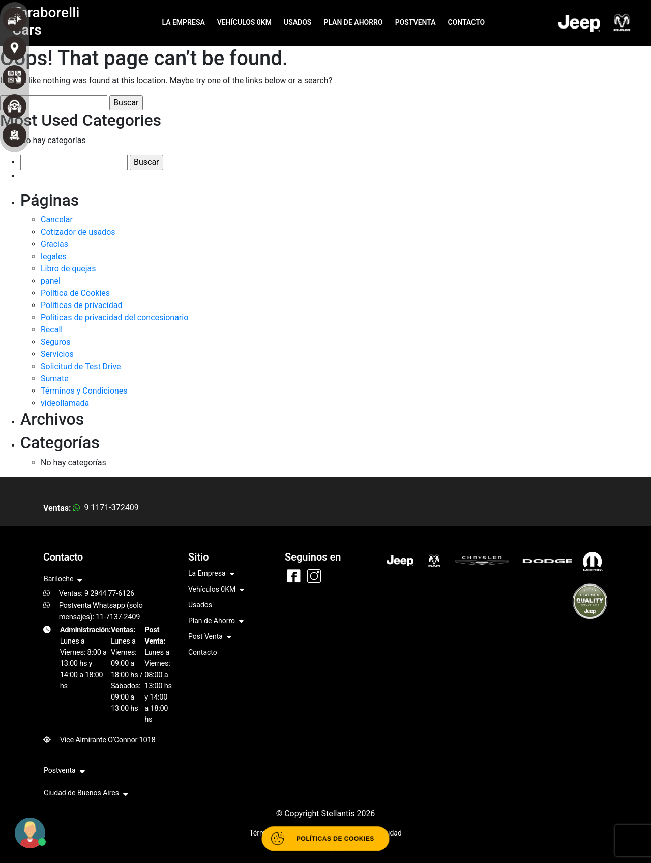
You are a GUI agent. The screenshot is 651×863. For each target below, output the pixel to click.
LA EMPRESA (183, 22)
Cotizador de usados (78, 232)
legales (54, 256)
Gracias (54, 244)
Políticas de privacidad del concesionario (114, 317)
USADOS (297, 22)
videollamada (65, 403)
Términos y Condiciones (84, 391)
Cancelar (57, 220)
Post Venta (209, 637)
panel (51, 281)
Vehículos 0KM (216, 590)
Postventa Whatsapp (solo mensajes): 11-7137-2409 (101, 611)
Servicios (57, 354)
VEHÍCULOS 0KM (244, 22)
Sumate (55, 378)
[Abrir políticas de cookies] (326, 838)
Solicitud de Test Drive (81, 366)
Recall (52, 330)
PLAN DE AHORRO (352, 22)
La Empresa (211, 574)
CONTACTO (466, 22)
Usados (200, 605)
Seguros (55, 342)
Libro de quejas (68, 268)
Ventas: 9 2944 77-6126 (96, 593)
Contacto (202, 652)
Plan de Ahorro (216, 621)
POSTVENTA (415, 22)
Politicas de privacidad (81, 305)
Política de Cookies (75, 293)
